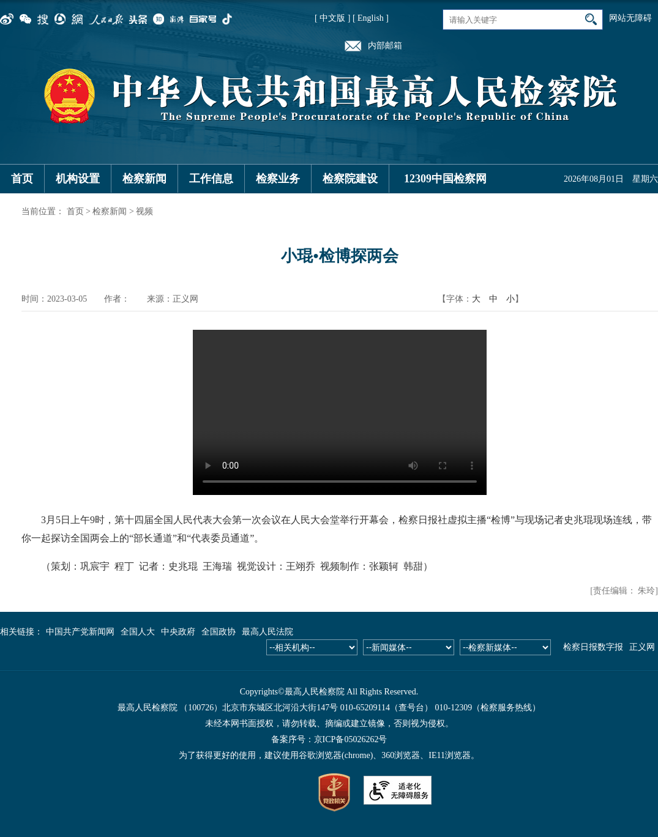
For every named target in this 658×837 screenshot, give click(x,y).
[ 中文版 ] (332, 18)
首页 (22, 179)
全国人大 (138, 631)
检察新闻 (144, 179)
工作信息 (211, 179)
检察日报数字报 (593, 647)
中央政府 (178, 631)
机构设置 (78, 179)
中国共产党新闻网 (80, 631)
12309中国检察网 (445, 179)
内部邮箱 (385, 45)
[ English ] (371, 18)
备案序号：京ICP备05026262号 (329, 739)
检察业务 (278, 179)
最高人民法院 (267, 631)
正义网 (642, 647)
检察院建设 (350, 179)
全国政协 (218, 631)
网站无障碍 (630, 18)
